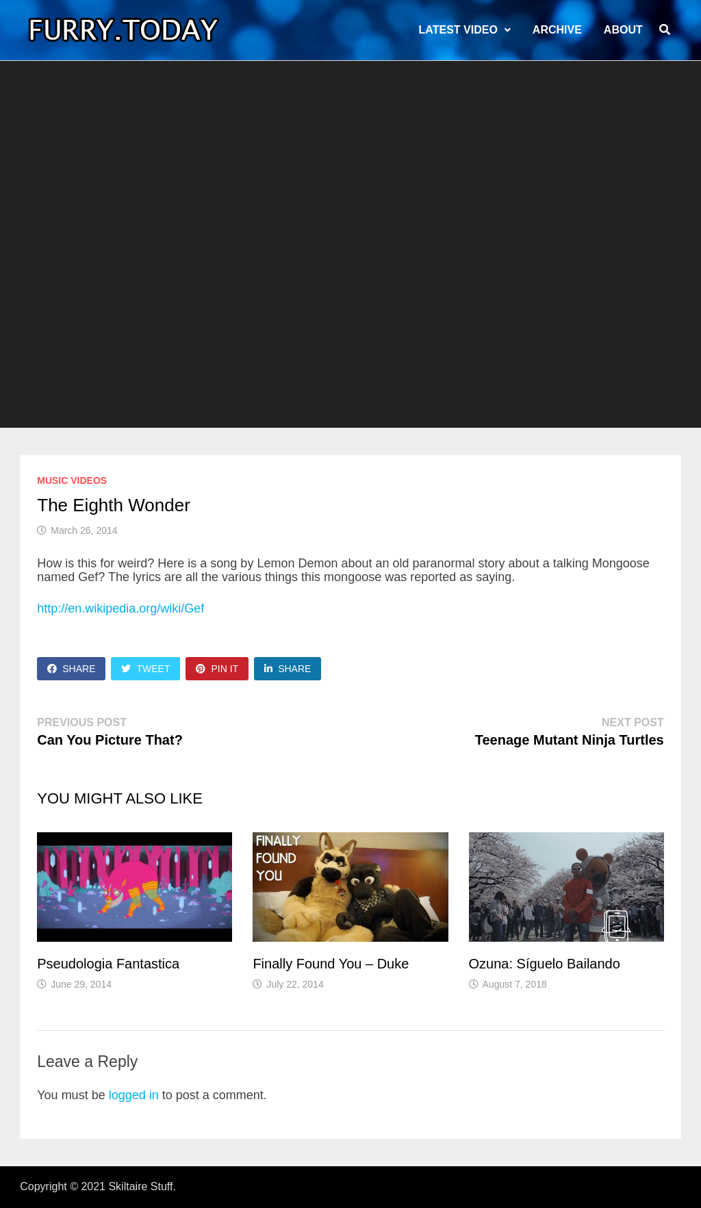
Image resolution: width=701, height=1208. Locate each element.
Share (71, 668)
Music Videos (72, 480)
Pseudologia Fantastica (108, 963)
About (623, 30)
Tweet (145, 668)
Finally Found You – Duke (331, 963)
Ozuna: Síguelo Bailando (544, 963)
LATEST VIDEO (458, 30)
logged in (134, 1095)
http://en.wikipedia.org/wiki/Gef (120, 608)
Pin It (217, 668)
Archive (557, 30)
